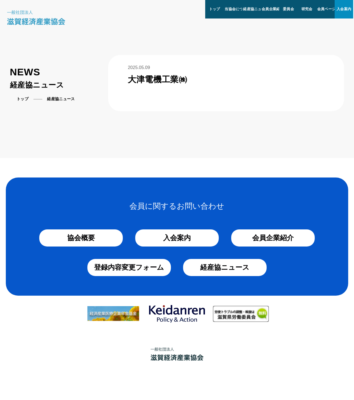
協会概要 (81, 238)
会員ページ (326, 9)
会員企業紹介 (273, 9)
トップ (214, 9)
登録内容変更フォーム (129, 267)
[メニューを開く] (353, 2)
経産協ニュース (256, 9)
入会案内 (344, 9)
